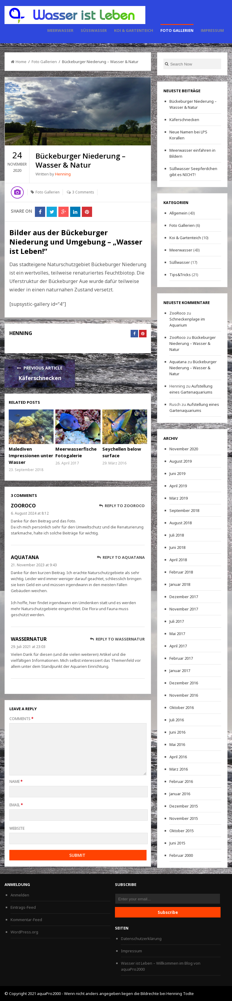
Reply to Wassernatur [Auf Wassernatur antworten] (117, 639)
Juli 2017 (176, 621)
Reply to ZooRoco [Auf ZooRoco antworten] (122, 505)
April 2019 (178, 485)
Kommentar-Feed (26, 919)
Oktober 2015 (181, 830)
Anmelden (20, 895)
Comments (21, 718)
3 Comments (83, 192)
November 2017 (183, 609)
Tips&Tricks (180, 274)
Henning (63, 174)
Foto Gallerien (176, 30)
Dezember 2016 (183, 683)
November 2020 (183, 449)
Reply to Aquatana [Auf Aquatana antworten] (121, 557)
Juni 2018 (177, 547)
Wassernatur (29, 639)
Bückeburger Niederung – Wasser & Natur (192, 343)
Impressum (212, 30)
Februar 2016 (181, 781)
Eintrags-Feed (23, 907)
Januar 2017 (179, 670)
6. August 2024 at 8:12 (30, 513)
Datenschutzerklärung (141, 938)
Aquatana (25, 557)
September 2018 (184, 510)
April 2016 (178, 756)
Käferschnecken (39, 378)
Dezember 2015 (183, 806)
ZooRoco (23, 505)
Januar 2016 (179, 793)
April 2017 (178, 646)
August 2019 (180, 461)
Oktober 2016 (181, 707)
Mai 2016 (177, 744)
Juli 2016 (176, 720)
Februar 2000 (181, 855)
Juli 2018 (176, 535)
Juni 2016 (177, 732)
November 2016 (183, 695)
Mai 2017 (177, 633)
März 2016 (178, 769)
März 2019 (178, 498)
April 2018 (178, 559)
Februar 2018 (181, 572)
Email (16, 805)
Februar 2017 (181, 658)
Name (16, 781)
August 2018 (180, 522)
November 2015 (183, 818)
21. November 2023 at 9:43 (34, 564)
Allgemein (178, 213)
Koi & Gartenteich (133, 30)
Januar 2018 (179, 584)
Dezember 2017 (183, 596)
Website (16, 828)
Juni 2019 (177, 473)
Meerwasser (60, 30)
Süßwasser (94, 30)
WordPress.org (24, 932)
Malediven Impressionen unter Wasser (31, 455)
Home (18, 61)
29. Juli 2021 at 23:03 (28, 646)
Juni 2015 (177, 843)
